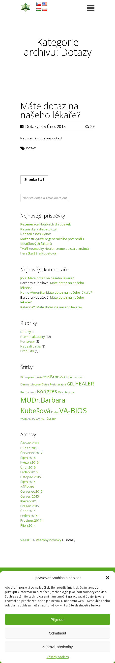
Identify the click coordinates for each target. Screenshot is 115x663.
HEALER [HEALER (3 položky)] (84, 383)
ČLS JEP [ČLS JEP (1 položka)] (51, 418)
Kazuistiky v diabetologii (38, 229)
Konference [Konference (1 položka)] (28, 392)
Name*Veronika (32, 292)
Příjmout (57, 619)
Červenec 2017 (31, 452)
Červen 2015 (29, 496)
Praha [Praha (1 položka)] (54, 412)
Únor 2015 (27, 510)
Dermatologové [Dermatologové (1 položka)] (30, 384)
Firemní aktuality (32, 336)
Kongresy (27, 341)
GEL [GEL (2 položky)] (70, 384)
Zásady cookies (58, 657)
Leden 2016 (28, 472)
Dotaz (31, 148)
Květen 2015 (29, 501)
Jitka (23, 278)
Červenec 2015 (31, 491)
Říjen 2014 (27, 525)
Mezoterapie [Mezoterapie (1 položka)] (66, 392)
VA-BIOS (26, 540)
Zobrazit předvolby (57, 647)
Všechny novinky (48, 540)
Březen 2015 (29, 506)
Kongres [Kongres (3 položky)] (47, 391)
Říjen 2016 (27, 457)
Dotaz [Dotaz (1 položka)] (45, 384)
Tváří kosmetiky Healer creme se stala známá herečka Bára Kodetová (54, 251)
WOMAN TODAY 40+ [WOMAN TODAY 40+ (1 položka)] (33, 418)
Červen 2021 (29, 443)
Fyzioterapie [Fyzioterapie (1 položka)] (58, 384)
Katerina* (27, 307)
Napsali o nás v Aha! (35, 234)
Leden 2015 (28, 515)
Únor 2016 (27, 467)
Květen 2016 (29, 462)
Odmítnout (57, 633)
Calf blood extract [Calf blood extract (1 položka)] (72, 377)
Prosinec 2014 (30, 520)
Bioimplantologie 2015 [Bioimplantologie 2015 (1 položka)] (34, 377)
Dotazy (31, 126)
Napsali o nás (30, 346)
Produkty (27, 351)
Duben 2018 (29, 448)
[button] (107, 577)
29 (90, 126)
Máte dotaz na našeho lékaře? (51, 278)
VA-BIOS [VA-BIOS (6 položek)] (73, 410)
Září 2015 (27, 486)
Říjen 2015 (27, 481)
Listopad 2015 (30, 477)
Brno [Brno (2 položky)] (54, 376)
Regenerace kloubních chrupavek (45, 224)
